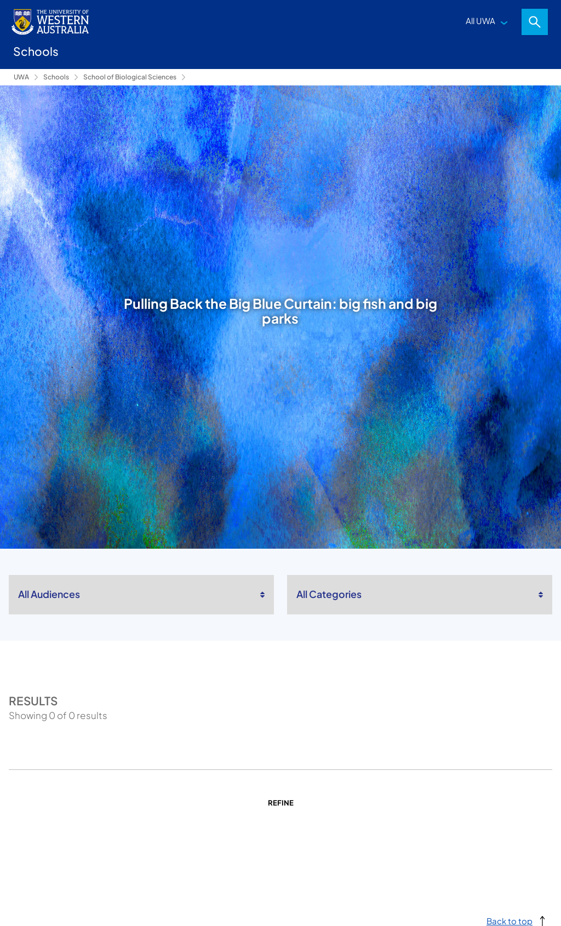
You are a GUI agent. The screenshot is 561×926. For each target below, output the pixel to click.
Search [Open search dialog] (535, 22)
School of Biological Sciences (129, 77)
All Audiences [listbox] (49, 594)
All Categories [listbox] (329, 594)
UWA (21, 77)
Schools (56, 77)
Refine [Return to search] (281, 802)
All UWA (480, 20)
